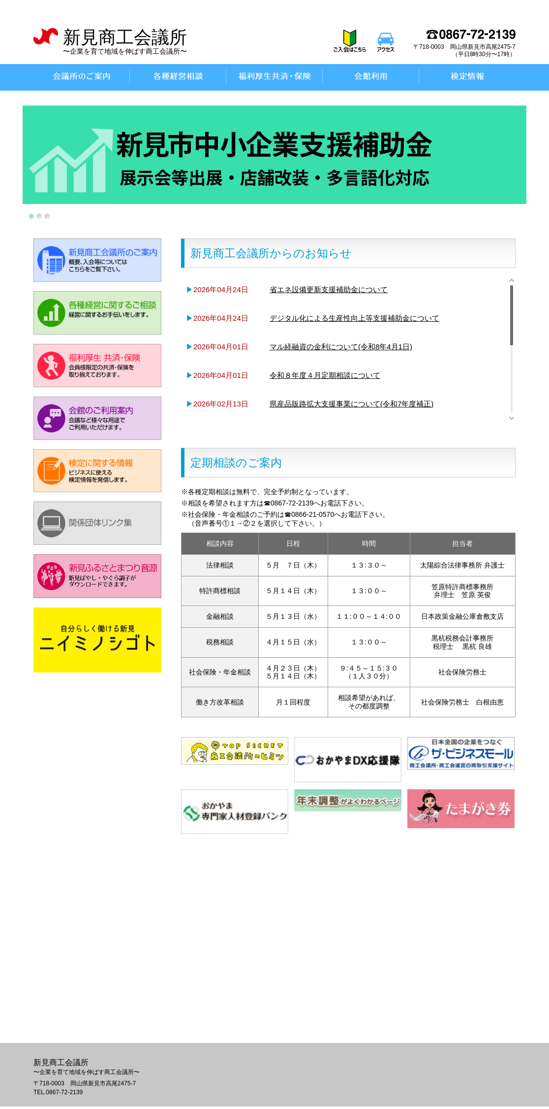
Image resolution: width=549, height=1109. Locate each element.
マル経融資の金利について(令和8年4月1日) (341, 346)
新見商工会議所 (125, 37)
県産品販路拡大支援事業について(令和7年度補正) (351, 404)
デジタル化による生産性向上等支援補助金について (354, 318)
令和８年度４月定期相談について (325, 375)
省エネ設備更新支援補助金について (329, 289)
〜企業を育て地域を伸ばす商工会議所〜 (125, 51)
